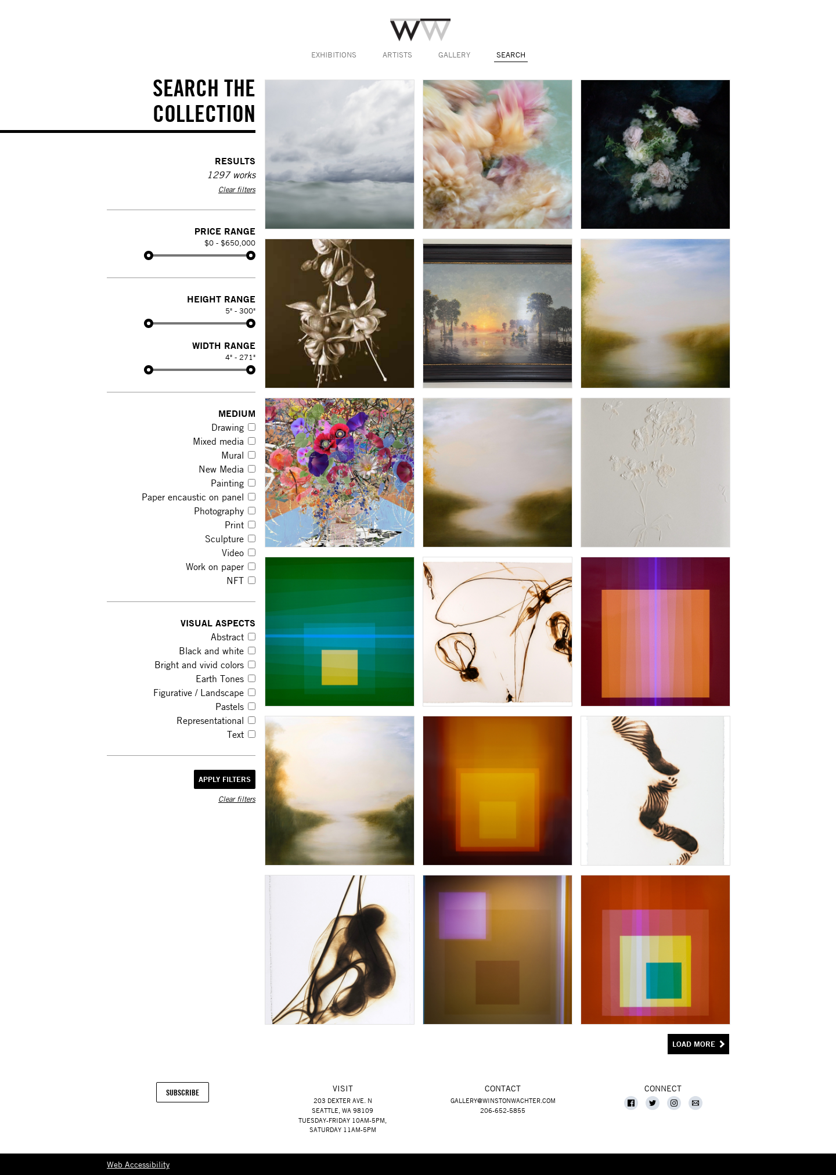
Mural (232, 455)
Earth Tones (220, 678)
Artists (397, 54)
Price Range (224, 231)
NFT (235, 580)
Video (233, 552)
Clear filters (236, 189)
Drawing (227, 427)
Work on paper (215, 566)
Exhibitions (333, 54)
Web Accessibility (138, 1164)
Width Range (223, 345)
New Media (221, 469)
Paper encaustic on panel (193, 497)
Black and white (211, 651)
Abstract (227, 637)
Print (234, 525)
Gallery (454, 54)
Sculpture (224, 539)
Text (235, 734)
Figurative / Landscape (198, 692)
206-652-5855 (502, 1110)
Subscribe (187, 1094)
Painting (227, 483)
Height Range (221, 299)
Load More (693, 1044)
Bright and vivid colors (199, 665)
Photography (219, 511)
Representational (210, 720)
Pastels (229, 706)
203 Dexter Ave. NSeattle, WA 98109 (342, 1105)
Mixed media (218, 441)
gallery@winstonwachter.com (503, 1100)
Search (510, 54)
